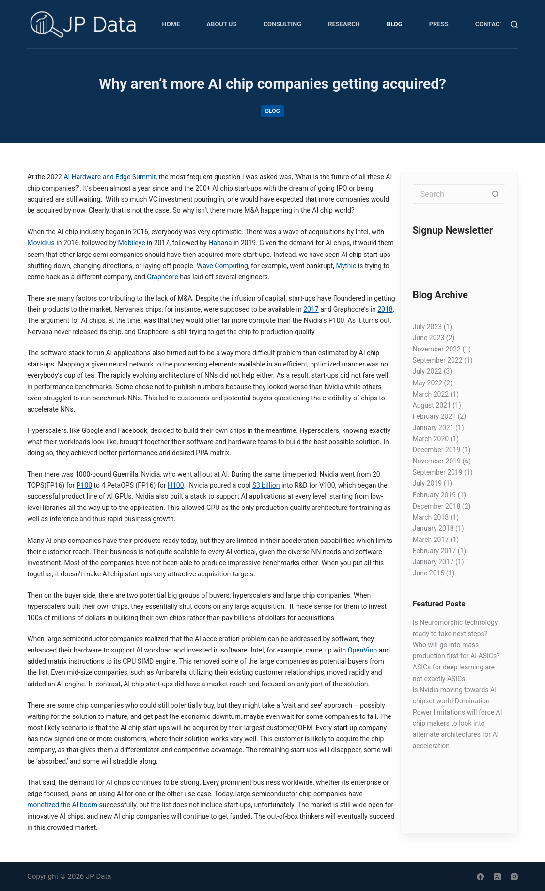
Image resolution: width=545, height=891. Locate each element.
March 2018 (431, 517)
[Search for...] (449, 194)
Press (439, 24)
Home (171, 24)
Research (344, 24)
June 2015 (429, 573)
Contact (489, 24)
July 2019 (427, 483)
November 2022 (437, 349)
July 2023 (427, 327)
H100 (176, 485)
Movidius (41, 243)
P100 (84, 485)
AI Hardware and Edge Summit (109, 177)
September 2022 (438, 360)
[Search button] (495, 194)
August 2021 (432, 405)
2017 (310, 309)
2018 (384, 309)
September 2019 (438, 472)
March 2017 (431, 539)
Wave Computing (222, 266)
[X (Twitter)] (497, 876)
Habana (220, 243)
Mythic (346, 266)
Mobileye (131, 243)
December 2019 (437, 450)
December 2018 (437, 506)
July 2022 (427, 371)
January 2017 (433, 562)
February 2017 (434, 551)
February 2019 (434, 495)
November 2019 (437, 461)
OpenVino (362, 650)
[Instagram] (514, 876)
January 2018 (433, 528)
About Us (221, 24)
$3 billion (266, 485)
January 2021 (433, 427)
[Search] (514, 24)
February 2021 (434, 416)
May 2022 (427, 383)
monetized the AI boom (62, 805)
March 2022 (431, 394)
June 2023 (429, 338)
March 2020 (431, 439)
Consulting (282, 24)
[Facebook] (480, 876)
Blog (395, 24)
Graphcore (162, 277)
